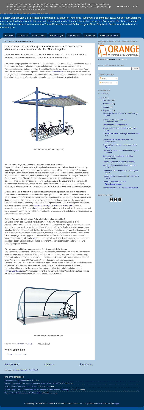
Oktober (106, 107)
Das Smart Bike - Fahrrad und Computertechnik (114, 120)
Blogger (116, 403)
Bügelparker (37, 205)
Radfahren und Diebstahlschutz (115, 125)
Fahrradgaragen (38, 208)
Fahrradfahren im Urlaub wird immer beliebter (120, 187)
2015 (103, 97)
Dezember (107, 100)
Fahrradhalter (74, 35)
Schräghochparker (51, 205)
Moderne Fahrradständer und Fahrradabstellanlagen (114, 183)
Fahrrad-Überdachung (14, 271)
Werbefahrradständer (109, 35)
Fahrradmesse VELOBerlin (15, 380)
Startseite (9, 35)
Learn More (123, 7)
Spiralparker (68, 205)
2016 (103, 94)
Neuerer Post (12, 364)
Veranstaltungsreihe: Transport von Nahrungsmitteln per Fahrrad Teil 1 (32, 383)
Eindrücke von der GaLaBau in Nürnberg (119, 162)
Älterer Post (85, 364)
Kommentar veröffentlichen (18, 354)
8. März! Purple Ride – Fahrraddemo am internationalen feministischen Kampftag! (37, 390)
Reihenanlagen (56, 35)
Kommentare (106, 83)
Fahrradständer (39, 35)
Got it (135, 7)
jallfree (100, 403)
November (107, 104)
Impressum (23, 35)
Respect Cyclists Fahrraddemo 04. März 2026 (23, 393)
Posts (103, 78)
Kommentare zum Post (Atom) (26, 370)
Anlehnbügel (89, 35)
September (107, 111)
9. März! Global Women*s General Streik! (21, 387)
